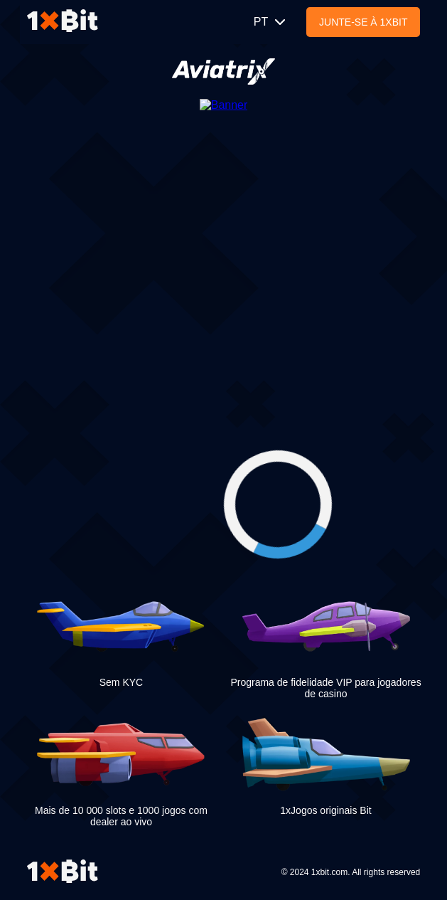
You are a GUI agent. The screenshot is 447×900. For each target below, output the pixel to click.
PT (271, 22)
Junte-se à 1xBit (363, 22)
